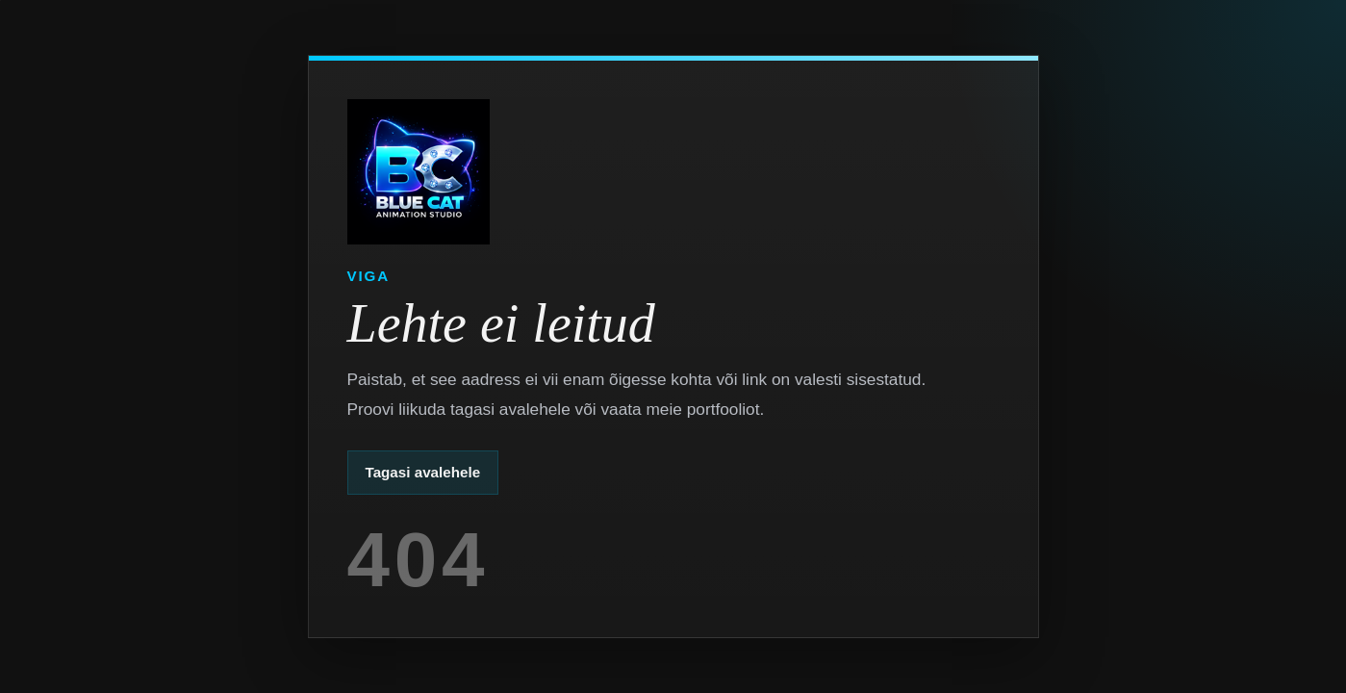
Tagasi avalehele (423, 472)
